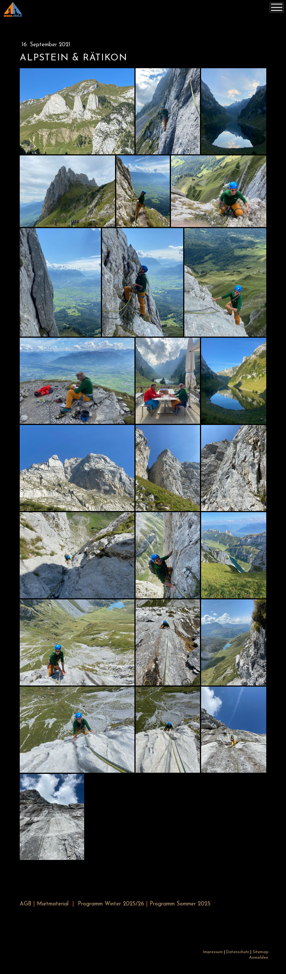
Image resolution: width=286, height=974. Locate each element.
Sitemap (260, 952)
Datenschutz (237, 952)
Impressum (213, 952)
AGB (25, 904)
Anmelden (258, 958)
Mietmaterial (53, 904)
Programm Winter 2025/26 (111, 904)
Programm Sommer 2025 (180, 904)
